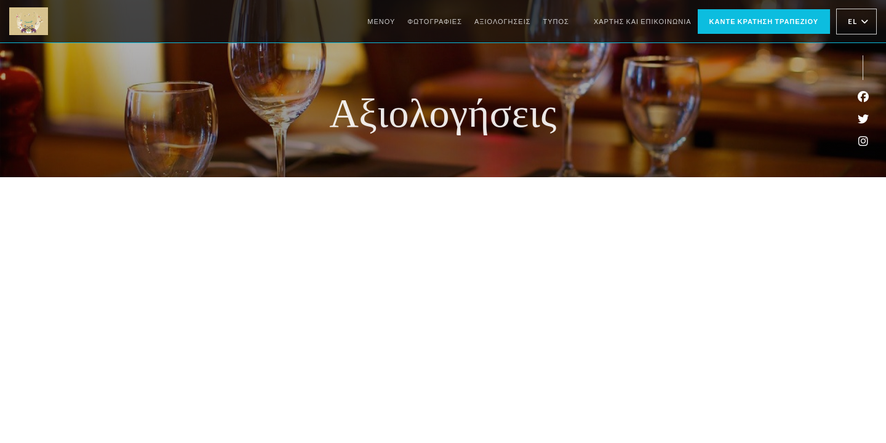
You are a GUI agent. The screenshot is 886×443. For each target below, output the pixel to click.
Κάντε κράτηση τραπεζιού (763, 21)
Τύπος (556, 21)
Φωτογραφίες (434, 21)
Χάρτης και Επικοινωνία (643, 21)
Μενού (381, 21)
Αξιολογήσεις (502, 21)
